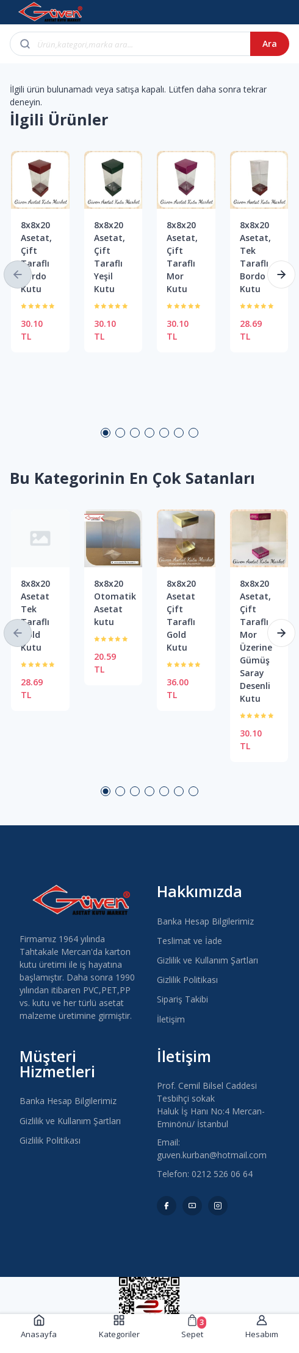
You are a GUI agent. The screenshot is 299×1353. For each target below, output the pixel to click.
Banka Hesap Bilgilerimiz (205, 921)
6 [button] (179, 433)
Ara (269, 43)
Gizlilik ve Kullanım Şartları (207, 960)
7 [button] (193, 433)
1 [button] (105, 433)
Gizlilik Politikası (187, 979)
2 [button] (120, 433)
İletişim (171, 1019)
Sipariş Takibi (182, 999)
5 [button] (164, 433)
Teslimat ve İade (189, 940)
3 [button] (135, 433)
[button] (18, 274)
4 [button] (149, 433)
